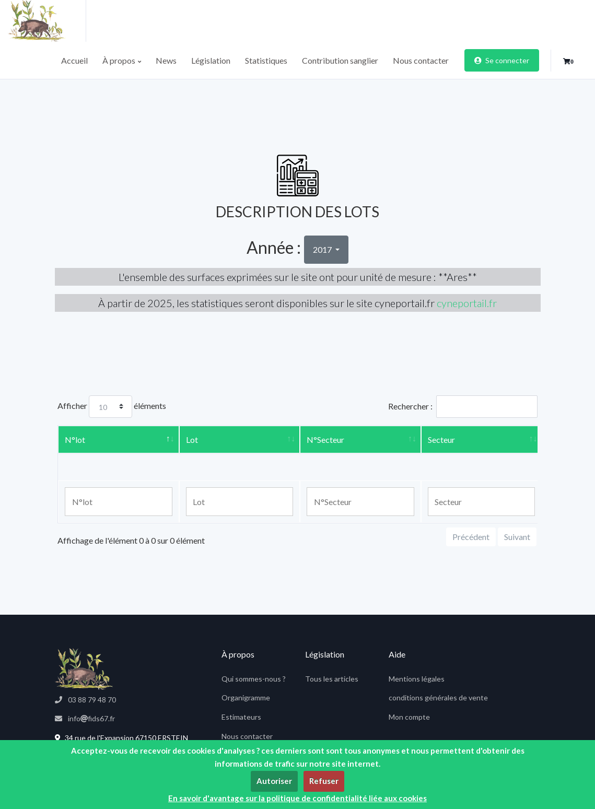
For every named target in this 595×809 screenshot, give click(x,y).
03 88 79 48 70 (85, 699)
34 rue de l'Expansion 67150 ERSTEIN (121, 737)
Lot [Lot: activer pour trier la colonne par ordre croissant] (192, 439)
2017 (323, 249)
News (166, 60)
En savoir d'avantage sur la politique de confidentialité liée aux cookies (297, 798)
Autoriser (274, 780)
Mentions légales (417, 678)
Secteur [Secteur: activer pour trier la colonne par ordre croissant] (441, 439)
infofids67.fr (85, 718)
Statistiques (266, 60)
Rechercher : (463, 406)
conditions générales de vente (438, 697)
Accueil (74, 60)
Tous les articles (331, 678)
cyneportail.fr (467, 303)
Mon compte (409, 716)
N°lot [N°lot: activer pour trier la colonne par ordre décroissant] (75, 439)
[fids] (47, 21)
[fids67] (84, 669)
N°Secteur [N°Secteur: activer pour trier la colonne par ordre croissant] (325, 439)
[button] (568, 61)
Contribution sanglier (340, 60)
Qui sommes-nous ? (253, 678)
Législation (210, 60)
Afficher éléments (111, 406)
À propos (121, 60)
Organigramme (245, 697)
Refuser (324, 780)
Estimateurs (241, 716)
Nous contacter (421, 60)
